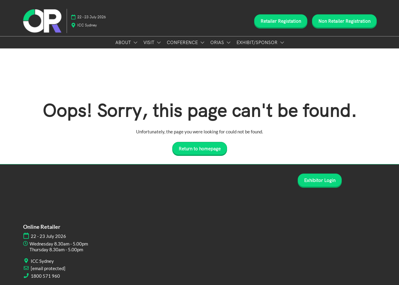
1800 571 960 (45, 276)
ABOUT (123, 42)
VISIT (149, 42)
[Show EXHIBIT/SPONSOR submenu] (282, 42)
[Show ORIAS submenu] (228, 42)
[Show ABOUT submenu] (135, 42)
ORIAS (217, 42)
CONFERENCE (183, 42)
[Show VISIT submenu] (159, 42)
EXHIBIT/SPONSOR (257, 42)
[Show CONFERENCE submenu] (202, 42)
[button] (280, 21)
